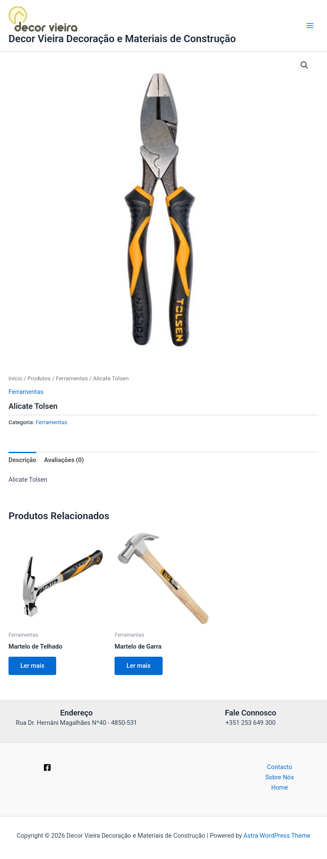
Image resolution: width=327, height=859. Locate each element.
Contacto (279, 767)
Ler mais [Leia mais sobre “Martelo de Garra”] (138, 665)
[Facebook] (47, 767)
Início (15, 378)
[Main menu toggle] (309, 25)
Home (279, 787)
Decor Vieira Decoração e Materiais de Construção (122, 39)
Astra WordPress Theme (277, 835)
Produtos (38, 378)
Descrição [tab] (22, 460)
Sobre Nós (279, 777)
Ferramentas (72, 378)
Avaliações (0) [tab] (63, 460)
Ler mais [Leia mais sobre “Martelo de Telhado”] (32, 665)
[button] (304, 65)
